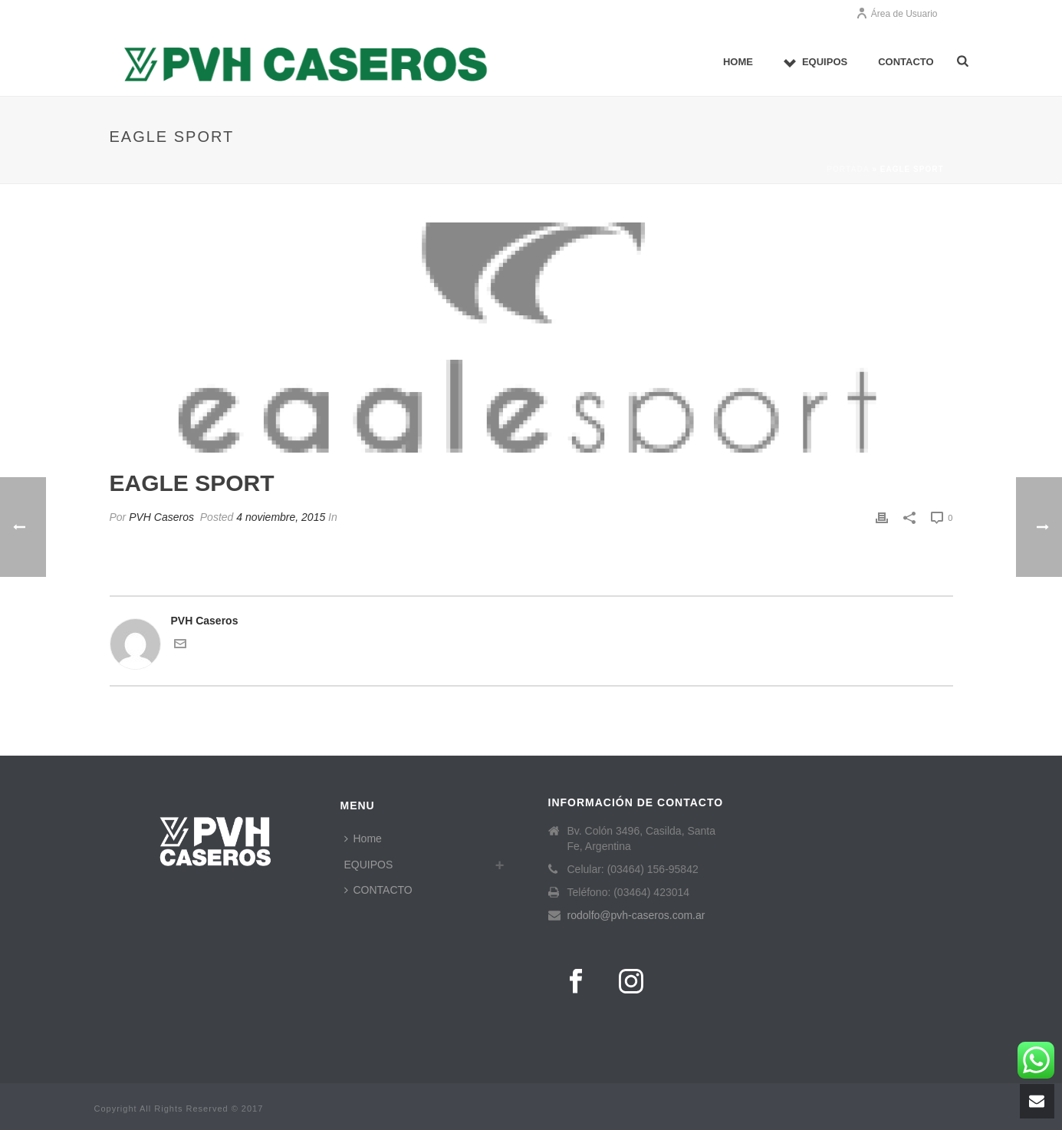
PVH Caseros (161, 517)
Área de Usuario (897, 13)
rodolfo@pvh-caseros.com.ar (636, 915)
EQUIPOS (815, 62)
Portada (848, 169)
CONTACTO (905, 62)
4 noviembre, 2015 (280, 517)
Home (738, 62)
